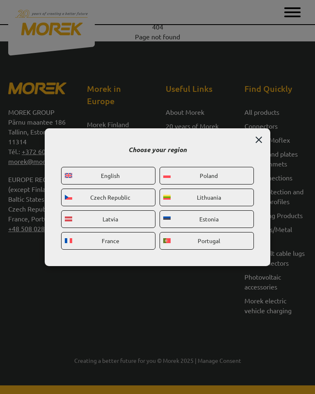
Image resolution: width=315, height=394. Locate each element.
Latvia (91, 219)
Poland (190, 175)
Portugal (191, 240)
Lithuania (192, 197)
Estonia (191, 219)
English (92, 175)
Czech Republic (97, 197)
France (92, 240)
